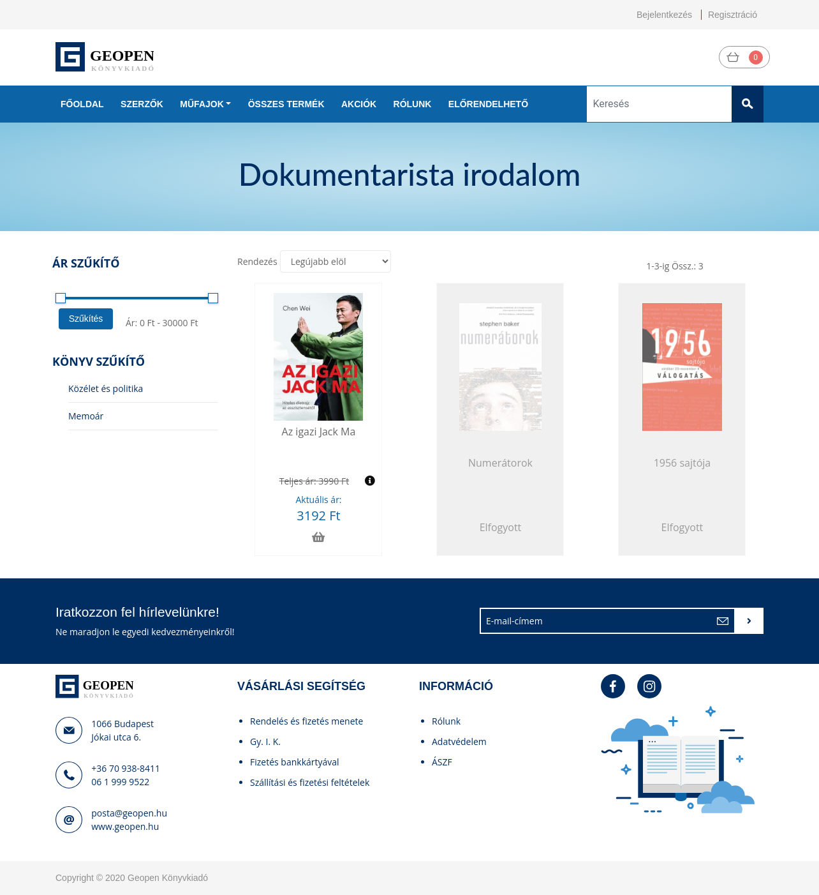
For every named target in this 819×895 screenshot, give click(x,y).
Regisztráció (732, 15)
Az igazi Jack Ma (319, 432)
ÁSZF (442, 762)
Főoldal (82, 104)
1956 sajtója (682, 463)
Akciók (358, 104)
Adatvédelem (459, 741)
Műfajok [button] (201, 104)
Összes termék (286, 104)
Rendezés (257, 261)
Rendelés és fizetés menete (306, 721)
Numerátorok (500, 463)
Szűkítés (86, 318)
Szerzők (142, 104)
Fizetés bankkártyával (294, 762)
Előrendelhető (488, 104)
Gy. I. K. (265, 741)
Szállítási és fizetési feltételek (309, 782)
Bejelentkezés (664, 15)
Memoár (85, 416)
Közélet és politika (105, 388)
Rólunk (413, 104)
